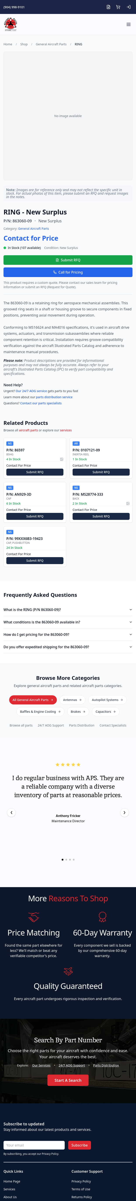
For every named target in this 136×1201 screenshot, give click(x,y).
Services (9, 1189)
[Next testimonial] (124, 812)
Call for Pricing (68, 272)
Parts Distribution (81, 725)
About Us (10, 1197)
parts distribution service (54, 397)
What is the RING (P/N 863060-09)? (68, 609)
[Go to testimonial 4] (74, 860)
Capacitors (106, 711)
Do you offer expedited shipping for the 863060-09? (68, 647)
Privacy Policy (81, 1181)
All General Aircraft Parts (33, 700)
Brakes (78, 711)
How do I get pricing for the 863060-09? (68, 634)
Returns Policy (81, 1197)
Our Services (41, 1065)
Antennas (72, 700)
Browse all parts (21, 725)
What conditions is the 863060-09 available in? (68, 622)
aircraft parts (28, 430)
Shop (24, 44)
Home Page (11, 1181)
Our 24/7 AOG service (31, 391)
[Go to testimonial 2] (66, 860)
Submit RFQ (68, 260)
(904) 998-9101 (14, 7)
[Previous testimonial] (11, 812)
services (66, 430)
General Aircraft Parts (51, 44)
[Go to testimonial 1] (62, 860)
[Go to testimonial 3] (70, 860)
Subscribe (79, 1145)
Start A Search (67, 1080)
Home (7, 44)
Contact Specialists (113, 725)
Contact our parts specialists (41, 403)
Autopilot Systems (107, 700)
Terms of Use (80, 1189)
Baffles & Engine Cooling (40, 711)
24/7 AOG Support (51, 725)
